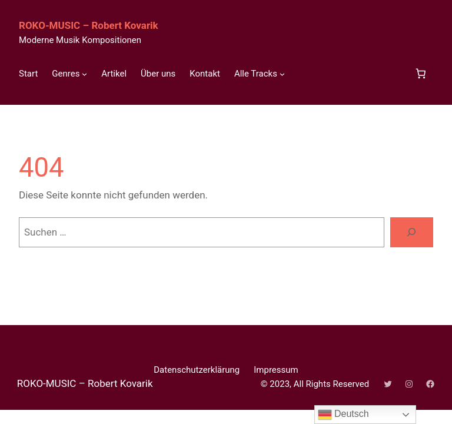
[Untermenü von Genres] (84, 74)
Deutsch (343, 415)
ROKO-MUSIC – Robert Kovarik (88, 25)
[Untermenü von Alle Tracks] (282, 74)
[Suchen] (411, 232)
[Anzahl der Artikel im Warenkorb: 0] (420, 74)
